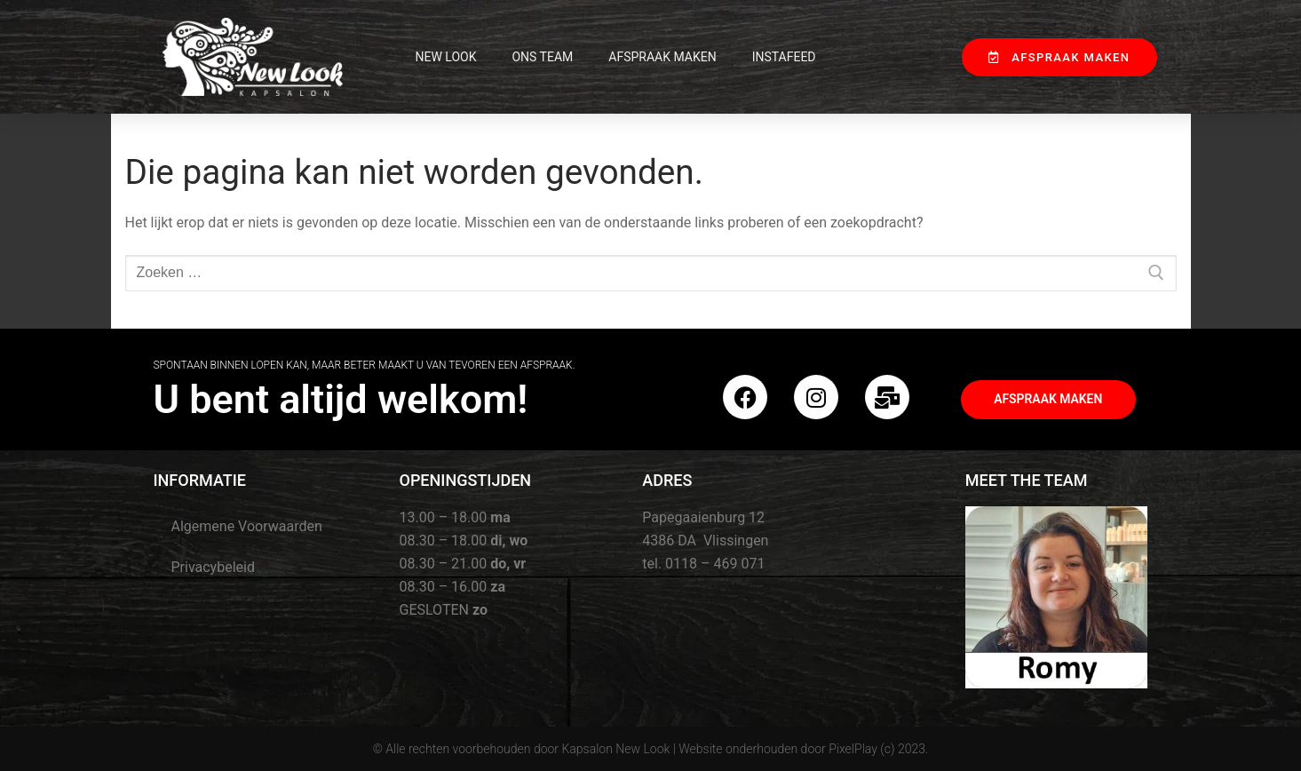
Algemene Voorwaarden (246, 526)
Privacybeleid (213, 567)
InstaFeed (784, 57)
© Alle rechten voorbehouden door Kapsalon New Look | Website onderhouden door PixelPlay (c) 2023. (651, 749)
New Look (446, 57)
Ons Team (542, 57)
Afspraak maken (662, 57)
